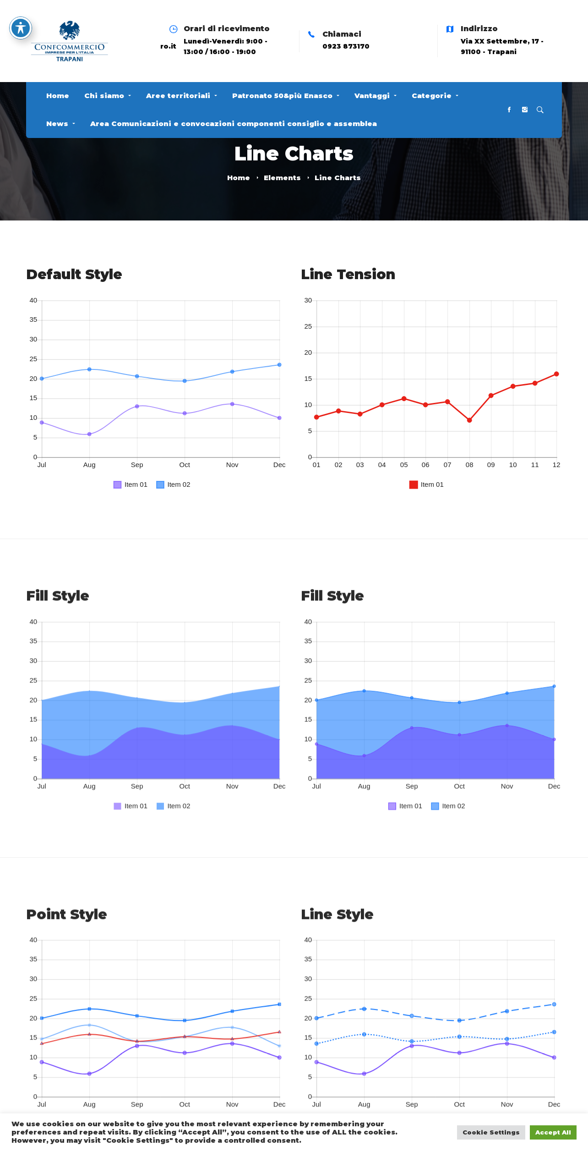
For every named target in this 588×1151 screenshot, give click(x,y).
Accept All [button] (553, 1132)
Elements (282, 177)
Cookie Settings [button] (491, 1132)
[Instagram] (524, 110)
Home (238, 177)
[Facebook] (509, 110)
